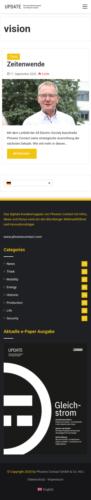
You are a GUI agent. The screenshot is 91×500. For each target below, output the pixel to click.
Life (9, 310)
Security (12, 318)
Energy (12, 287)
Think (13, 56)
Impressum (55, 479)
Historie (12, 295)
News (11, 264)
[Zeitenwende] (45, 102)
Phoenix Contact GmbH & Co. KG (59, 471)
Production (15, 303)
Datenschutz (36, 479)
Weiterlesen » (22, 153)
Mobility (12, 279)
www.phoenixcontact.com (23, 237)
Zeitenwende (26, 64)
